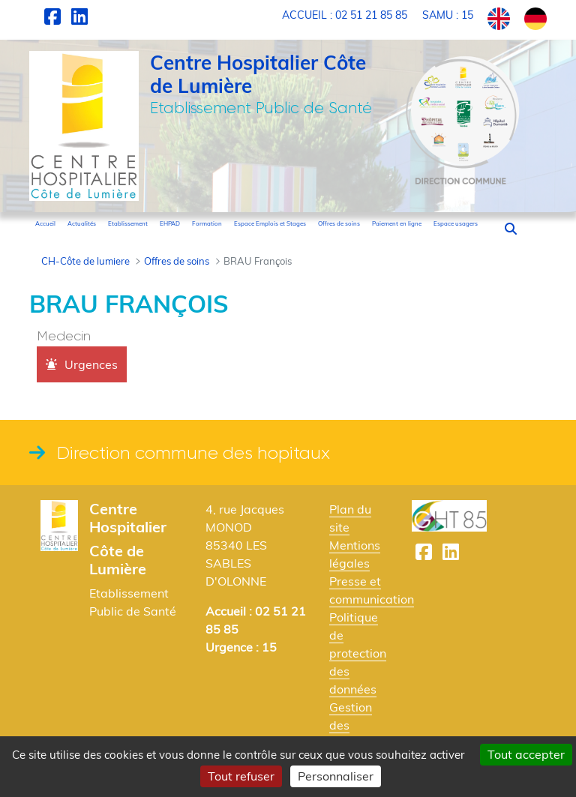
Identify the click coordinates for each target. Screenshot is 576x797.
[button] (511, 228)
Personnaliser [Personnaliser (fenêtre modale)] (336, 776)
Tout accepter (526, 754)
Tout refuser (241, 776)
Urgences (91, 364)
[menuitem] (45, 223)
